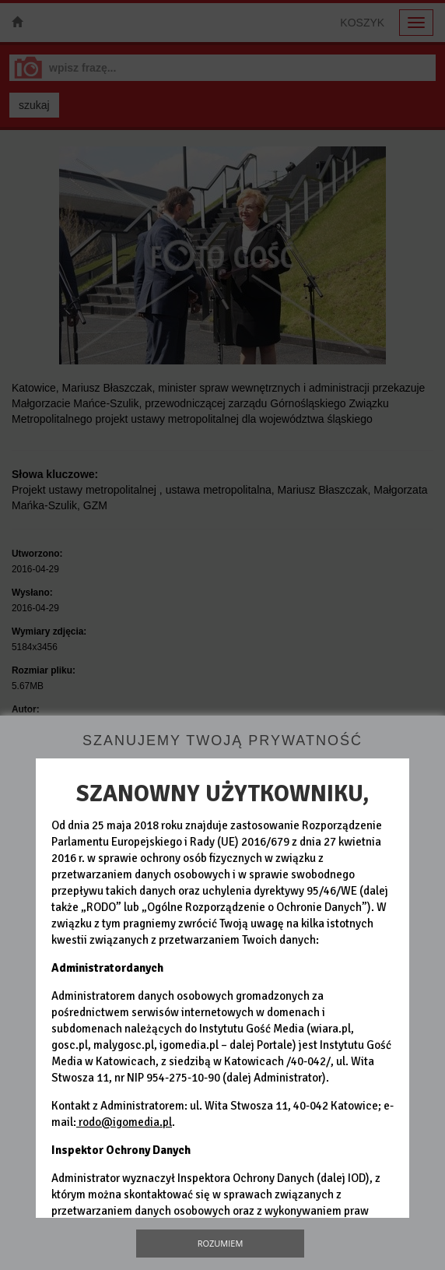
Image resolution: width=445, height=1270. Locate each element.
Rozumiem (221, 1243)
